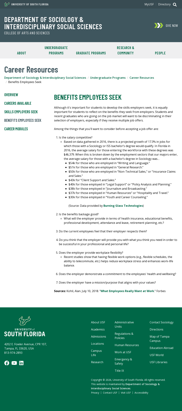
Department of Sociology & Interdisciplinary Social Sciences (53, 23)
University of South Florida (26, 4)
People (160, 53)
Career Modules (16, 129)
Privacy (95, 392)
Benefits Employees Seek (22, 120)
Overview (11, 95)
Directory (164, 4)
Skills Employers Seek (21, 112)
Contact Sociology (161, 322)
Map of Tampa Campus (159, 339)
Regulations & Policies (124, 336)
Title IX (119, 371)
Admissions (98, 336)
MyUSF (149, 4)
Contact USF (110, 392)
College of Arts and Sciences (27, 33)
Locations (97, 344)
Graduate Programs (91, 53)
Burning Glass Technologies (123, 206)
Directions (156, 329)
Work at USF (123, 352)
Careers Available (17, 103)
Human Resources (127, 345)
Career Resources (142, 78)
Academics (98, 329)
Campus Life (96, 353)
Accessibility (141, 392)
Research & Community (125, 50)
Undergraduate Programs (56, 50)
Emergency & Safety (123, 361)
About (21, 53)
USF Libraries (158, 362)
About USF (98, 322)
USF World (157, 355)
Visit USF (126, 392)
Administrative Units (124, 324)
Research (97, 362)
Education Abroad (161, 348)
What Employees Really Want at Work (127, 291)
